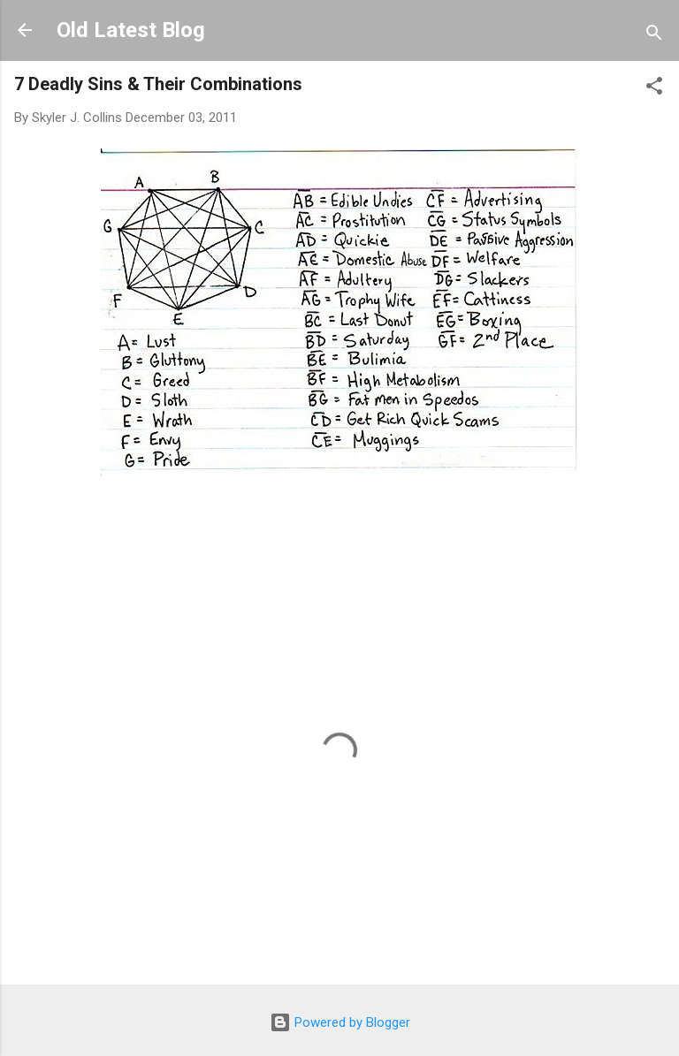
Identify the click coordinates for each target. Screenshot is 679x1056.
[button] (654, 89)
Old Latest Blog (131, 30)
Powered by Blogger (340, 1022)
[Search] (654, 36)
